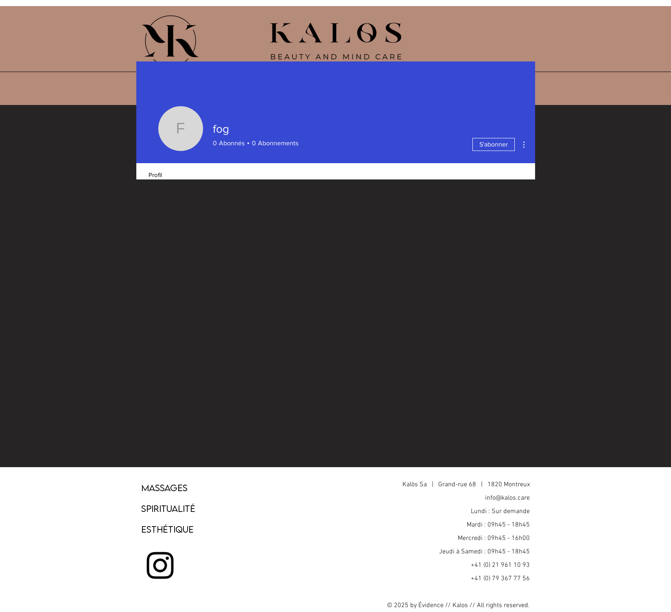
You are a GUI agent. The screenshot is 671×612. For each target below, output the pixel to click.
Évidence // (434, 605)
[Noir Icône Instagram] (160, 565)
